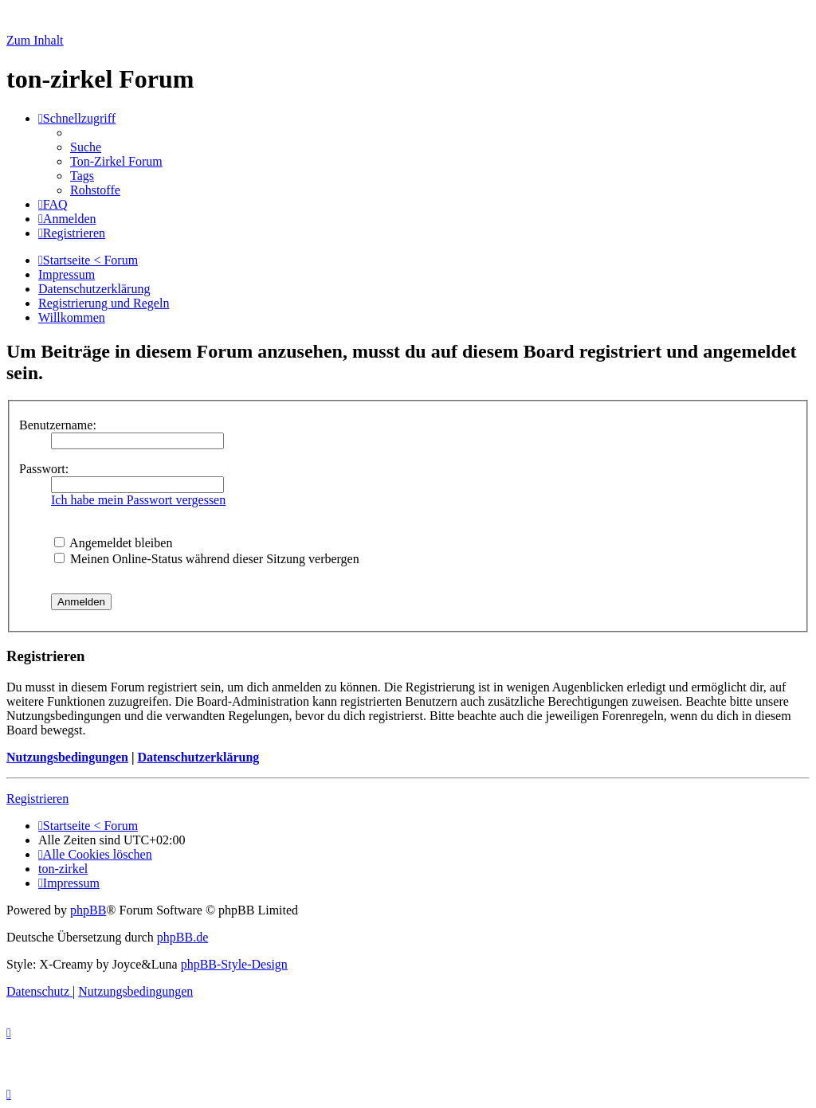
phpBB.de (182, 937)
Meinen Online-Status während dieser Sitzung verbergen (206, 559)
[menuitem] (85, 147)
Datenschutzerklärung (198, 757)
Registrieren (37, 798)
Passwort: (44, 469)
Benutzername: (57, 425)
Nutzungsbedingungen (67, 757)
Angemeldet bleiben (113, 543)
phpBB (88, 910)
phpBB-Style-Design (234, 964)
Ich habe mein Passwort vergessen (138, 500)
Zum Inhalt (35, 40)
